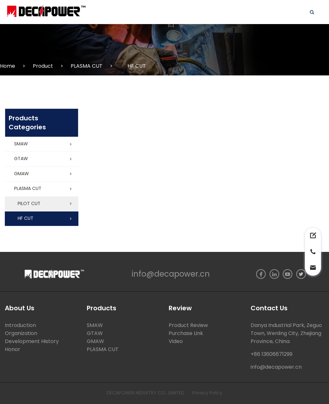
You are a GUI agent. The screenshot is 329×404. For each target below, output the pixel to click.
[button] (41, 144)
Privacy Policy (207, 393)
